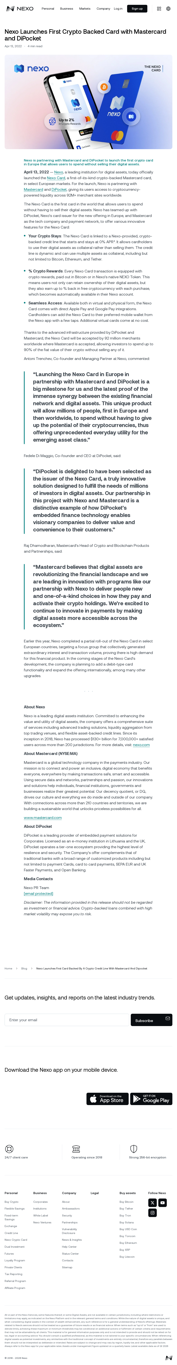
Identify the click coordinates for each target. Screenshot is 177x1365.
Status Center (70, 1253)
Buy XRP (125, 1249)
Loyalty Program (15, 1260)
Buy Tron (125, 1215)
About (66, 1201)
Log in (118, 8)
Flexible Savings (14, 1208)
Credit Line (11, 1233)
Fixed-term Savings (11, 1217)
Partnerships (69, 1222)
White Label (40, 1215)
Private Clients (13, 1267)
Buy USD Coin (128, 1229)
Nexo (58, 172)
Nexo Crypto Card (16, 1239)
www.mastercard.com (43, 817)
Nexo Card (56, 178)
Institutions (39, 1208)
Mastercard (33, 189)
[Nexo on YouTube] (162, 1203)
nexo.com (141, 744)
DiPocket (59, 189)
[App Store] (107, 1099)
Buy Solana (127, 1222)
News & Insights (72, 1239)
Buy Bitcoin (126, 1201)
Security (67, 1215)
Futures (9, 1253)
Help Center (69, 1246)
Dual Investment (14, 1246)
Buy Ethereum (128, 1242)
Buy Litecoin (127, 1256)
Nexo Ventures (42, 1222)
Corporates (40, 1201)
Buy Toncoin (127, 1236)
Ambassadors (71, 1208)
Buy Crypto (11, 1201)
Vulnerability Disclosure (69, 1231)
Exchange (11, 1226)
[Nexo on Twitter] (152, 1203)
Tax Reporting (13, 1274)
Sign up (137, 8)
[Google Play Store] (151, 1099)
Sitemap (67, 1267)
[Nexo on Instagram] (152, 1213)
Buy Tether (126, 1208)
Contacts (67, 1260)
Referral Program (15, 1281)
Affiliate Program (15, 1287)
